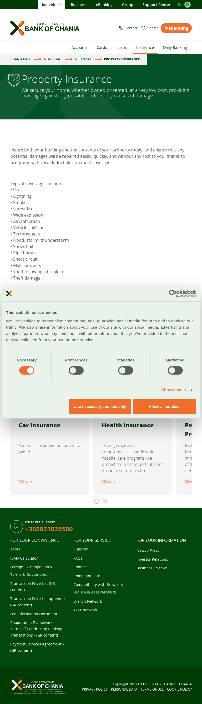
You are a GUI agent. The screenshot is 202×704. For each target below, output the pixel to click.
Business (79, 4)
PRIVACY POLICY (95, 689)
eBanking (104, 4)
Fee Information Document (33, 613)
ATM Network (85, 609)
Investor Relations (152, 559)
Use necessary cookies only (100, 406)
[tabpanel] (49, 433)
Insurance (145, 47)
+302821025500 (49, 528)
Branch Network (87, 601)
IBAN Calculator (24, 558)
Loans (122, 47)
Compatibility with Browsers (98, 584)
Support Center (156, 4)
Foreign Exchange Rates (31, 566)
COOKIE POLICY (179, 689)
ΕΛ (179, 4)
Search (153, 28)
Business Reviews (152, 567)
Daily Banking (175, 47)
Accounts (80, 47)
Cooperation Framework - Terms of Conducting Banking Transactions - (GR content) (36, 629)
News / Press (148, 550)
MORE (23, 481)
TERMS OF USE (152, 689)
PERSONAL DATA (124, 689)
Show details (173, 389)
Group (127, 4)
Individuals (52, 4)
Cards (102, 47)
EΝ (188, 4)
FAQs (77, 558)
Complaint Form (87, 575)
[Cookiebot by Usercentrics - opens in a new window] (173, 293)
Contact (131, 28)
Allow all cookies (164, 406)
